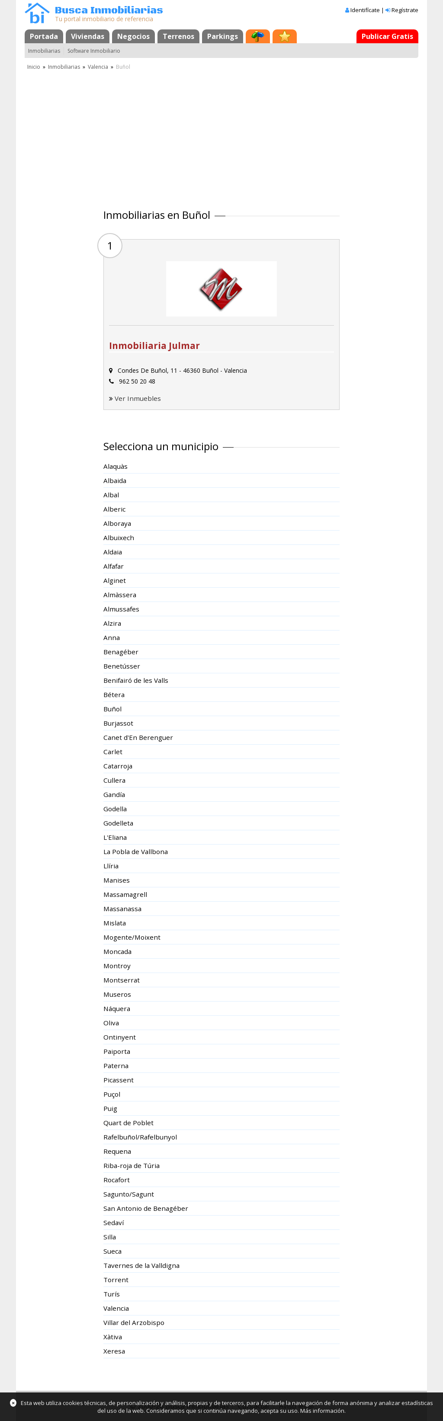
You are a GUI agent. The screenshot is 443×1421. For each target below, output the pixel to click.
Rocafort (116, 1179)
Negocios (133, 36)
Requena (117, 1151)
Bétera (114, 694)
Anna (111, 637)
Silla (109, 1236)
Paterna (115, 1065)
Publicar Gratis (387, 36)
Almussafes (121, 609)
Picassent (118, 1079)
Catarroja (117, 766)
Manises (116, 880)
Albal (111, 494)
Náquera (116, 1008)
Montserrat (121, 980)
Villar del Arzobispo (133, 1322)
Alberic (114, 509)
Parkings (222, 36)
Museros (117, 994)
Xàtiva (112, 1336)
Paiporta (116, 1051)
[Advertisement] (221, 136)
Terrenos (178, 36)
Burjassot (118, 723)
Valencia (98, 66)
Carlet (112, 751)
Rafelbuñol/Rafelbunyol (140, 1137)
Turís (111, 1294)
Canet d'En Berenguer (138, 737)
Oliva (111, 1022)
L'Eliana (115, 837)
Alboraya (117, 523)
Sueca (112, 1251)
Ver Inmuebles (138, 398)
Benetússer (121, 666)
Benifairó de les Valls (135, 680)
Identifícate (365, 10)
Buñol (112, 708)
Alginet (114, 580)
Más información (322, 1411)
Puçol (111, 1094)
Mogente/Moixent (132, 937)
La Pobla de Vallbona (135, 851)
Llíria (111, 865)
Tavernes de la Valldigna (141, 1265)
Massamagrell (125, 894)
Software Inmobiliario (93, 50)
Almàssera (119, 594)
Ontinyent (119, 1037)
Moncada (117, 951)
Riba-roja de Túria (131, 1165)
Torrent (115, 1279)
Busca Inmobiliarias (109, 10)
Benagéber (120, 651)
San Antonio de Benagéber (145, 1208)
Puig (110, 1108)
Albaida (114, 480)
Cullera (114, 780)
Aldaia (112, 551)
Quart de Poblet (128, 1122)
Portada (44, 36)
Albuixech (118, 537)
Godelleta (118, 823)
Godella (115, 808)
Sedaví (113, 1222)
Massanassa (122, 908)
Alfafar (113, 566)
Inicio (33, 66)
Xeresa (114, 1351)
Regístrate (405, 10)
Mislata (114, 923)
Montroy (117, 965)
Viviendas (87, 36)
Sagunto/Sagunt (128, 1194)
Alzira (112, 623)
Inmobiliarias (44, 50)
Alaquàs (115, 466)
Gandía (114, 794)
